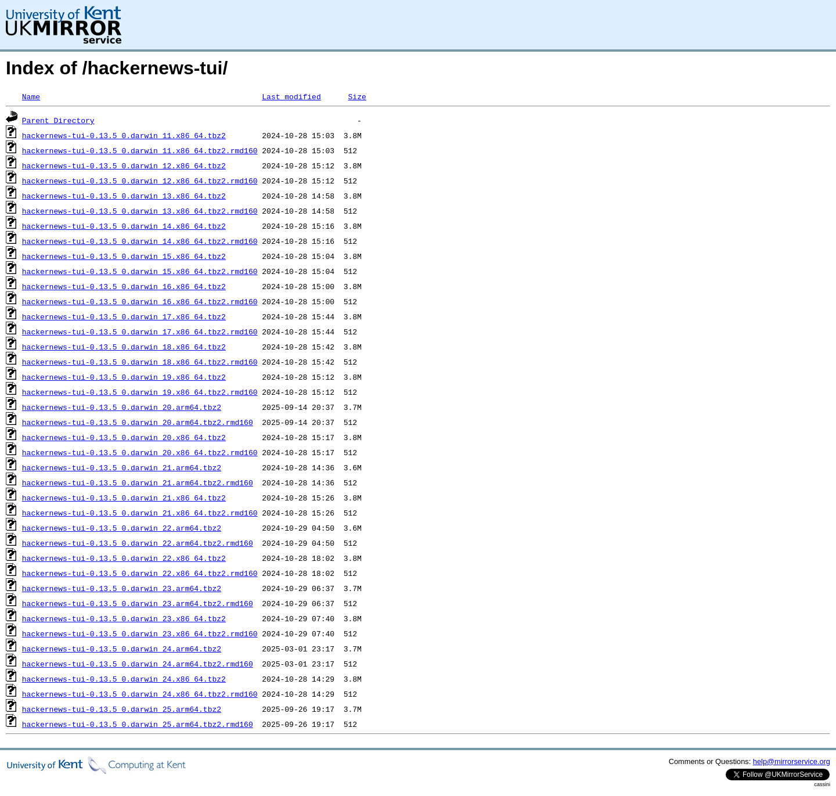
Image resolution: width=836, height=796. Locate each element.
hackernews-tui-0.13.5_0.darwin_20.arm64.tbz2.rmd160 (137, 422)
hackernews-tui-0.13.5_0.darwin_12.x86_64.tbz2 (124, 165)
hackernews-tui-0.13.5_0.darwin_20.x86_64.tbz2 (124, 437)
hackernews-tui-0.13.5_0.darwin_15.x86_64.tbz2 (124, 256)
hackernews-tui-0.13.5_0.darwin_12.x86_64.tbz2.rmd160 (140, 180)
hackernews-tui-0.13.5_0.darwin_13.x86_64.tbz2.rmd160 (140, 211)
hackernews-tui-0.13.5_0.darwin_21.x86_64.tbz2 (124, 497)
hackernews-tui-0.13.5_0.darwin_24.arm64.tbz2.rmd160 (137, 663)
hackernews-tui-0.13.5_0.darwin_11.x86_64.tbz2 (124, 135)
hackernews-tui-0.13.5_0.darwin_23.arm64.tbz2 (121, 588)
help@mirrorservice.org (791, 761)
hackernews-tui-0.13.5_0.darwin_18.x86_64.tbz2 (124, 346)
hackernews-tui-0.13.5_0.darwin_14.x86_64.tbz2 (124, 226)
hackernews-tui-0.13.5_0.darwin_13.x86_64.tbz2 (124, 195)
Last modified (291, 96)
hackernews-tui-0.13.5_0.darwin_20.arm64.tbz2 (121, 407)
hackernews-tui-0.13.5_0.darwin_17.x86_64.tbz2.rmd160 (140, 331)
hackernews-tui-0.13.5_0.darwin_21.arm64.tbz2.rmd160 (137, 482)
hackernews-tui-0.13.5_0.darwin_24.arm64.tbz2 (121, 648)
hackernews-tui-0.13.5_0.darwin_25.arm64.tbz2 (121, 709)
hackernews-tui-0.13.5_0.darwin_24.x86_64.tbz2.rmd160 (140, 694)
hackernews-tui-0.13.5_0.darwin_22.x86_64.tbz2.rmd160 (140, 573)
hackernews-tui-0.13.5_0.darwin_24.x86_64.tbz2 (124, 678)
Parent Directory (58, 120)
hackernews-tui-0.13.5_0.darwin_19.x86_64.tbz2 (124, 377)
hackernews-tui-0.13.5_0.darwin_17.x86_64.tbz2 (124, 316)
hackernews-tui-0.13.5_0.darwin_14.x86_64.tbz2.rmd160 (140, 241)
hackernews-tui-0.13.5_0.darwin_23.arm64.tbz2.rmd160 (137, 603)
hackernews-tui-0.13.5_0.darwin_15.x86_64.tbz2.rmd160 (140, 271)
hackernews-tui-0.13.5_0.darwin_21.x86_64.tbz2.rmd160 (140, 512)
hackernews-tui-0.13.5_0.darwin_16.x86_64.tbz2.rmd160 (140, 301)
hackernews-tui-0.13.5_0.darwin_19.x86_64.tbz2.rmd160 (140, 392)
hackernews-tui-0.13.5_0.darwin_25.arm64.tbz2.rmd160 (137, 724)
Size (357, 96)
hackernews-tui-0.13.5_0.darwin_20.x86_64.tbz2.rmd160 (140, 452)
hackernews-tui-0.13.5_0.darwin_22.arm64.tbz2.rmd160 (137, 543)
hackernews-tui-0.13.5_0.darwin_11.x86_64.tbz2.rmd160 (140, 150)
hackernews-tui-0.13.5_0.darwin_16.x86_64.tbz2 (124, 286)
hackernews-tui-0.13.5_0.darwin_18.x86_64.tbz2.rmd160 (140, 361)
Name (31, 96)
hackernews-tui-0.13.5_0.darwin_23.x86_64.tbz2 (124, 618)
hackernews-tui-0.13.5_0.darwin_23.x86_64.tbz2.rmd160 (140, 633)
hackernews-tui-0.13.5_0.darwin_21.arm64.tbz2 (121, 467)
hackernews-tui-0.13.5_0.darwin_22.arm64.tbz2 (121, 528)
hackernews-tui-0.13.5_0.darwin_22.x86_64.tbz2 (124, 558)
